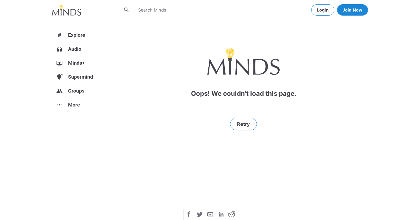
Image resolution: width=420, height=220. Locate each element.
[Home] (66, 10)
